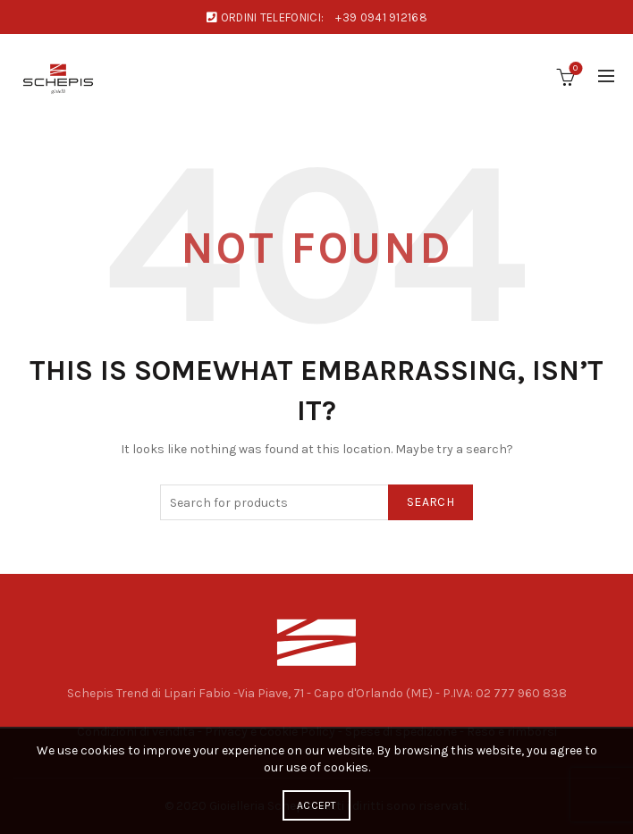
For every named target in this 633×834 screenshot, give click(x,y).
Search (430, 502)
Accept (316, 805)
